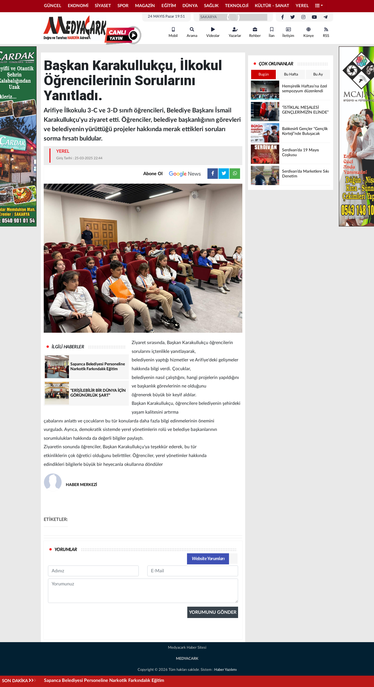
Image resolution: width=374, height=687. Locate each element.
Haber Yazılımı (225, 670)
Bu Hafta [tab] (291, 74)
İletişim (288, 32)
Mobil (173, 32)
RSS (326, 32)
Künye (308, 32)
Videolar (213, 32)
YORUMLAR (65, 549)
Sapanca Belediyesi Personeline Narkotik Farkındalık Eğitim (104, 680)
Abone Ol (175, 173)
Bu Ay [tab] (318, 74)
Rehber (255, 32)
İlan (271, 32)
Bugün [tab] (264, 74)
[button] (319, 6)
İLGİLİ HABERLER (68, 347)
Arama (192, 32)
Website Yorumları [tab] (208, 558)
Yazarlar (235, 32)
